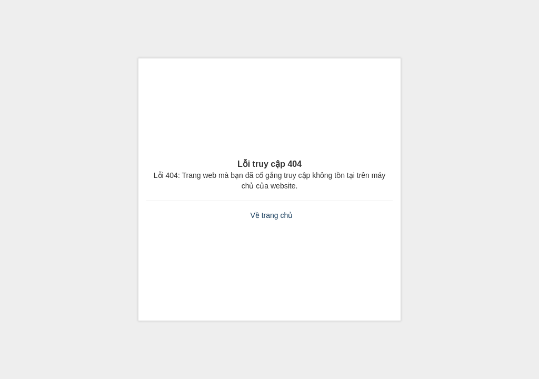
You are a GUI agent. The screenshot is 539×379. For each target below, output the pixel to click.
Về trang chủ (271, 215)
